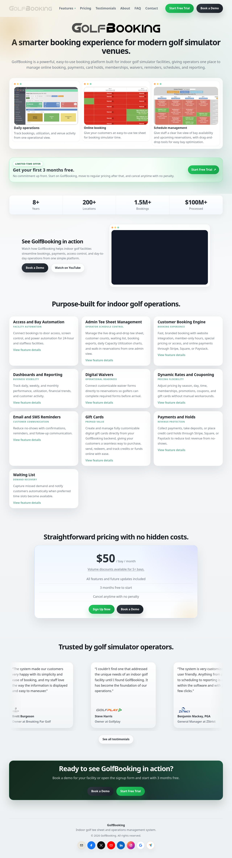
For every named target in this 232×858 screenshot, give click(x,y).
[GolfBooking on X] (101, 845)
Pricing (85, 8)
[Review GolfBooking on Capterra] (150, 845)
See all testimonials (116, 739)
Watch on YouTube (67, 268)
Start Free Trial (179, 8)
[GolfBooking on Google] (141, 845)
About (125, 8)
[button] (46, 111)
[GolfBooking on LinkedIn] (121, 845)
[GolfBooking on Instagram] (131, 845)
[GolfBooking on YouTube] (111, 845)
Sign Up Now (101, 609)
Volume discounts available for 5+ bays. (116, 569)
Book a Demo (209, 8)
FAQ (137, 8)
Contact (151, 8)
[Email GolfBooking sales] (82, 845)
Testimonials (106, 8)
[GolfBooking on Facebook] (91, 845)
